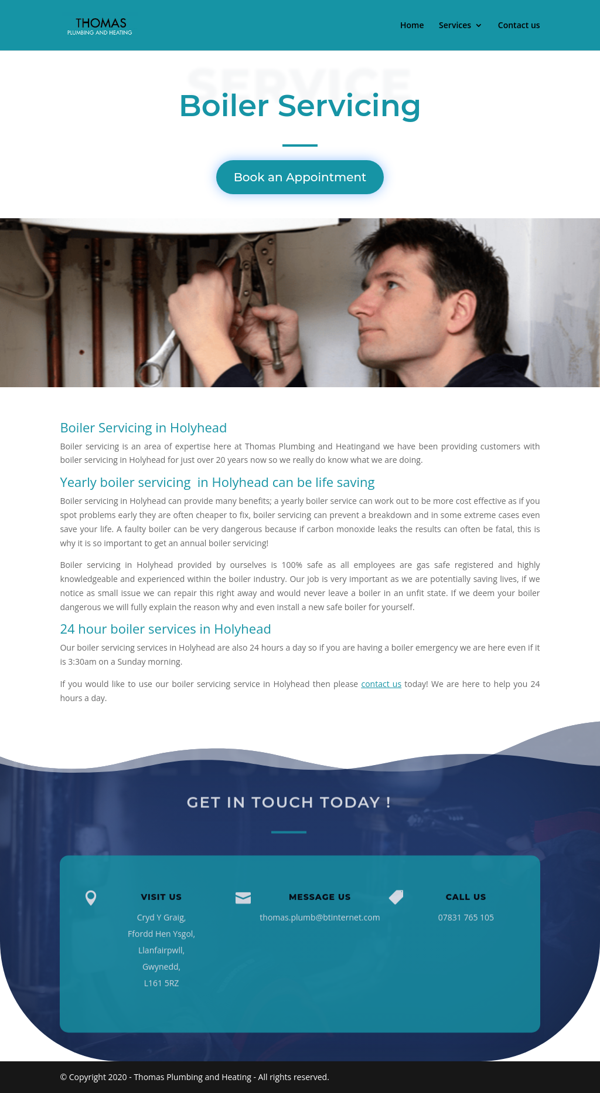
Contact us (519, 26)
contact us (381, 683)
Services (455, 26)
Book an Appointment (300, 177)
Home (412, 26)
